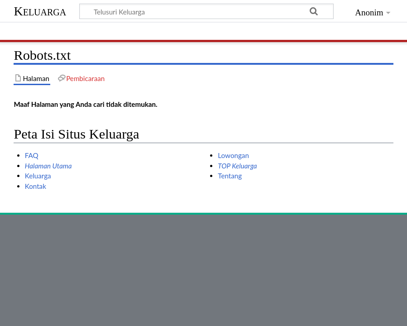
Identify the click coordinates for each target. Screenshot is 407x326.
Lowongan (233, 155)
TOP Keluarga (237, 166)
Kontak (35, 186)
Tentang (230, 176)
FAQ (31, 155)
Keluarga (40, 11)
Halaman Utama (48, 166)
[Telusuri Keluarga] (206, 11)
